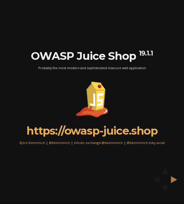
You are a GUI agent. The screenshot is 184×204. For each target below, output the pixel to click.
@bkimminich (59, 142)
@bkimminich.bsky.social (146, 142)
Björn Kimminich (32, 142)
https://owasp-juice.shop (92, 130)
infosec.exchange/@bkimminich (98, 142)
